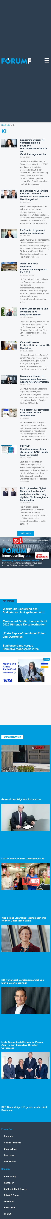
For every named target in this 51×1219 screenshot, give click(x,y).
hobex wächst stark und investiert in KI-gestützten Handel (34, 311)
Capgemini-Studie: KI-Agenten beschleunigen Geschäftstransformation (34, 379)
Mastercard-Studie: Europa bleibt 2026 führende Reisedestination (25, 623)
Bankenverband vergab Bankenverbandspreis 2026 (21, 647)
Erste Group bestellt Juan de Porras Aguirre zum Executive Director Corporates (22, 1045)
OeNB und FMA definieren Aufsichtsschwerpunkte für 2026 (33, 268)
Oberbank (9, 1201)
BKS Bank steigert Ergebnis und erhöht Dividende (24, 1109)
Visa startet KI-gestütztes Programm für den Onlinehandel (34, 412)
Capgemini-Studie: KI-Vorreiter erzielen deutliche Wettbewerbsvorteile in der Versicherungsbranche (33, 147)
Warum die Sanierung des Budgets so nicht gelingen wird (23, 610)
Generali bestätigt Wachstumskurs (21, 799)
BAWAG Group (11, 1195)
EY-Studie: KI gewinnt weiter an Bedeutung (32, 232)
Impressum (9, 1155)
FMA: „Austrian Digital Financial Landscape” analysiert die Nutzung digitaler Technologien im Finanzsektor (34, 494)
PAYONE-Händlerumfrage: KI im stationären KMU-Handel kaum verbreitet (34, 451)
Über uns (8, 1136)
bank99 (7, 1213)
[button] (25, 533)
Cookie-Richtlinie (12, 1142)
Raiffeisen (9, 1182)
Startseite (5, 125)
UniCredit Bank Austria (15, 1189)
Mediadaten (10, 1161)
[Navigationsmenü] (47, 60)
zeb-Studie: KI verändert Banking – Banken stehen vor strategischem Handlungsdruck (35, 195)
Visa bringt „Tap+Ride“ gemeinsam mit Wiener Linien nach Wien (23, 919)
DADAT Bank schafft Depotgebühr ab (22, 859)
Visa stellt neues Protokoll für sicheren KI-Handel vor (35, 345)
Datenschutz (10, 1149)
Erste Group (10, 1176)
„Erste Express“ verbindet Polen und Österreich (24, 635)
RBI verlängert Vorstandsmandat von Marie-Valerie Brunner (22, 981)
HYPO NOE (9, 1207)
